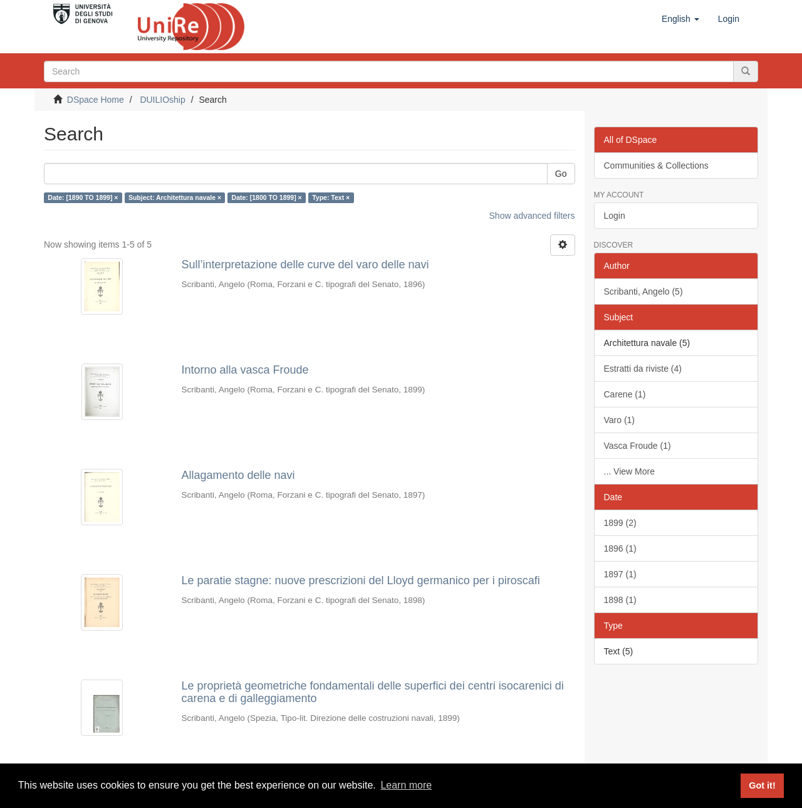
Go (561, 174)
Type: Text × (331, 197)
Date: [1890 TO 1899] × (83, 197)
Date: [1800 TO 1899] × (267, 197)
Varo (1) (619, 420)
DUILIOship (162, 100)
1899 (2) (620, 523)
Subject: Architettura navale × (174, 197)
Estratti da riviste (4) (643, 369)
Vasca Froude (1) (637, 446)
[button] (680, 18)
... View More (629, 471)
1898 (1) (620, 600)
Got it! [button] (762, 785)
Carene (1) (625, 394)
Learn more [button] (406, 785)
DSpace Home (95, 100)
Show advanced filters (532, 216)
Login (614, 216)
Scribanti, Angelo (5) (643, 291)
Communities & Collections (656, 165)
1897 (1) (620, 574)
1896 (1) (620, 548)
